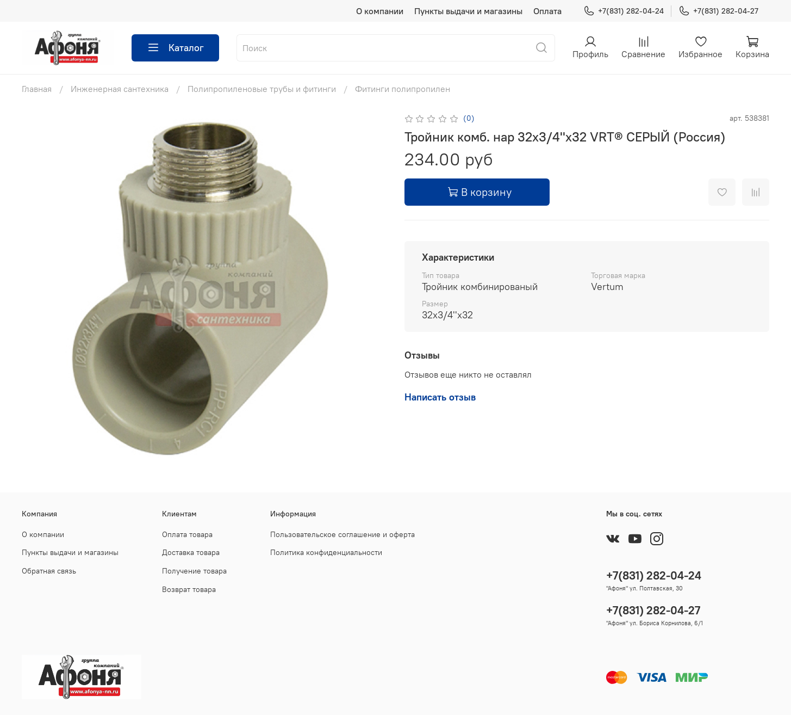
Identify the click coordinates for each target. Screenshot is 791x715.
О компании (379, 10)
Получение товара (194, 571)
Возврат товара (189, 589)
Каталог (175, 47)
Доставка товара (191, 552)
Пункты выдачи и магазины (468, 10)
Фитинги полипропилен (402, 88)
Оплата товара (187, 534)
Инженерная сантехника (120, 88)
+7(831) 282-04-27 (718, 11)
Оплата (547, 10)
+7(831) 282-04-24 (623, 11)
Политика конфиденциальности (326, 552)
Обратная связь (49, 571)
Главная (37, 88)
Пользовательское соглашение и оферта (342, 534)
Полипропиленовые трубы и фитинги (262, 88)
